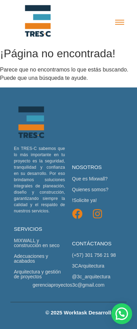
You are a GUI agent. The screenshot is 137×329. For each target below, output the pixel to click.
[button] (121, 313)
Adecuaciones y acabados (31, 258)
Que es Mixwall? (90, 179)
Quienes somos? (90, 189)
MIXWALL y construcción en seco (37, 243)
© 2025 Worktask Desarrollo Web (86, 312)
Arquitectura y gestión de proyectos (37, 274)
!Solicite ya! (84, 200)
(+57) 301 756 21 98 (94, 255)
